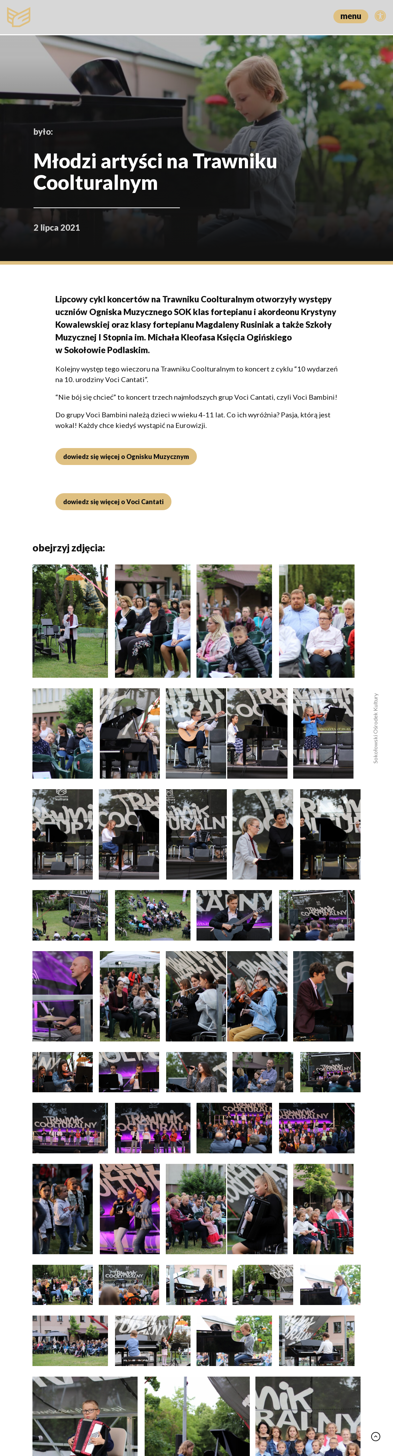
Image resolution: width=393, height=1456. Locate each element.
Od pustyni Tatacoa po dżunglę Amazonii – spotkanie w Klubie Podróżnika (68, 1277)
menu (350, 16)
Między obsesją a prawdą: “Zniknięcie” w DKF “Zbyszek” (306, 1262)
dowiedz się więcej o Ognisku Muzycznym (125, 456)
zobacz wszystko (330, 1114)
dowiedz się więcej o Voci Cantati (112, 502)
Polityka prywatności (188, 1419)
